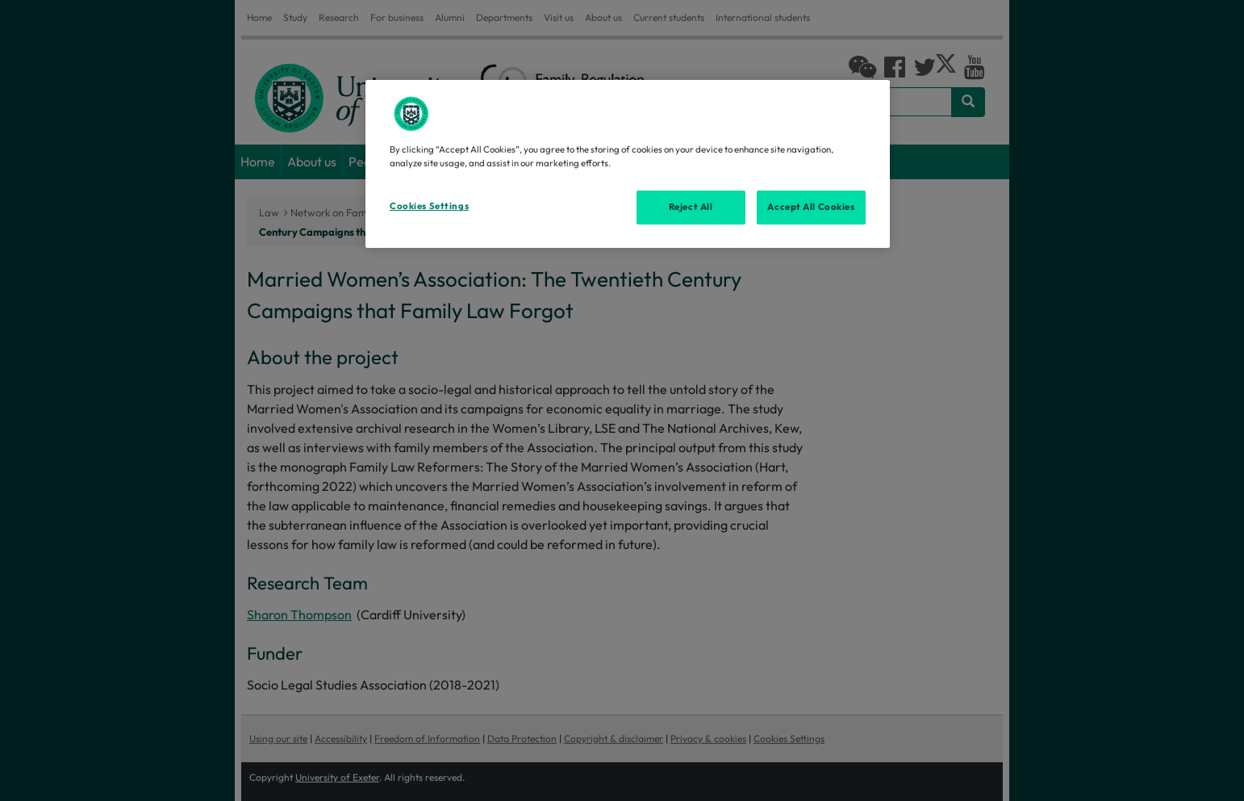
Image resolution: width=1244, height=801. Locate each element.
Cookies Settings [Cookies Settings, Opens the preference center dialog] (429, 206)
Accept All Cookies (810, 206)
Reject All (691, 206)
